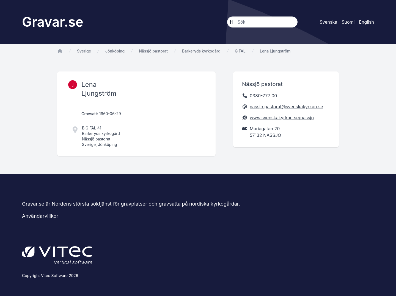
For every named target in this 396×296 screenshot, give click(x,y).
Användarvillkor (40, 216)
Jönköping (115, 51)
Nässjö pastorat (153, 51)
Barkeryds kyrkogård (201, 51)
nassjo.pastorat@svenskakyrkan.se (286, 106)
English (366, 22)
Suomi (348, 22)
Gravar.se (52, 22)
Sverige (84, 51)
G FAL (240, 51)
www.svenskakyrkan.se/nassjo (282, 117)
